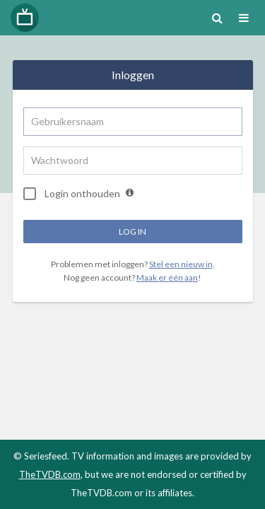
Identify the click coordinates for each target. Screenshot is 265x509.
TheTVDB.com (50, 474)
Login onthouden (71, 193)
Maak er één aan (167, 277)
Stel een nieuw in (181, 264)
